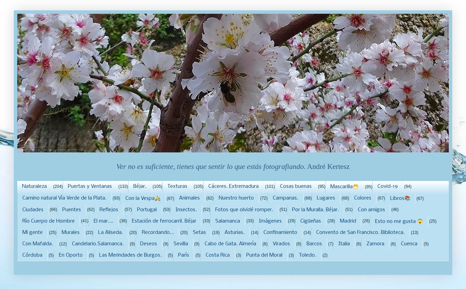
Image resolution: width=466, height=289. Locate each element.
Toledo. (307, 255)
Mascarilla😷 (344, 187)
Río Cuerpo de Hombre (48, 221)
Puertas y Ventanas (90, 186)
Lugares (326, 198)
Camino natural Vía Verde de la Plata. (64, 198)
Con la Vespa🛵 (142, 198)
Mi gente (32, 232)
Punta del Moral (264, 255)
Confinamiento (280, 232)
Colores (362, 198)
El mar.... (103, 221)
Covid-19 (387, 186)
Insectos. (186, 210)
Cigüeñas (310, 221)
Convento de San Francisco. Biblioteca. (360, 232)
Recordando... (158, 232)
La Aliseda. (110, 232)
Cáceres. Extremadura (233, 186)
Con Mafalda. (37, 244)
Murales (71, 232)
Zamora (375, 244)
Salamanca (227, 221)
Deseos (148, 244)
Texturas (177, 186)
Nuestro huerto (236, 198)
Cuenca (409, 244)
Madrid (348, 221)
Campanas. (285, 198)
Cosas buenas (296, 186)
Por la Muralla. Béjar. (315, 210)
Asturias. (235, 232)
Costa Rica (218, 255)
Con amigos (371, 210)
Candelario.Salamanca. (98, 244)
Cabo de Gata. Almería (230, 244)
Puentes (71, 210)
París (183, 255)
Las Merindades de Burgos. (130, 255)
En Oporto (71, 255)
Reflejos (109, 210)
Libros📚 (400, 198)
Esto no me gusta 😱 (399, 221)
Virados (281, 244)
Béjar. (139, 186)
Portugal (147, 210)
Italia (344, 244)
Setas (199, 232)
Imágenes (270, 221)
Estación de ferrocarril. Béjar (164, 221)
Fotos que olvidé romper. (244, 210)
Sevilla (181, 244)
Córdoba (32, 255)
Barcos (314, 244)
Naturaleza (34, 186)
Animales (189, 198)
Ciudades (32, 210)
